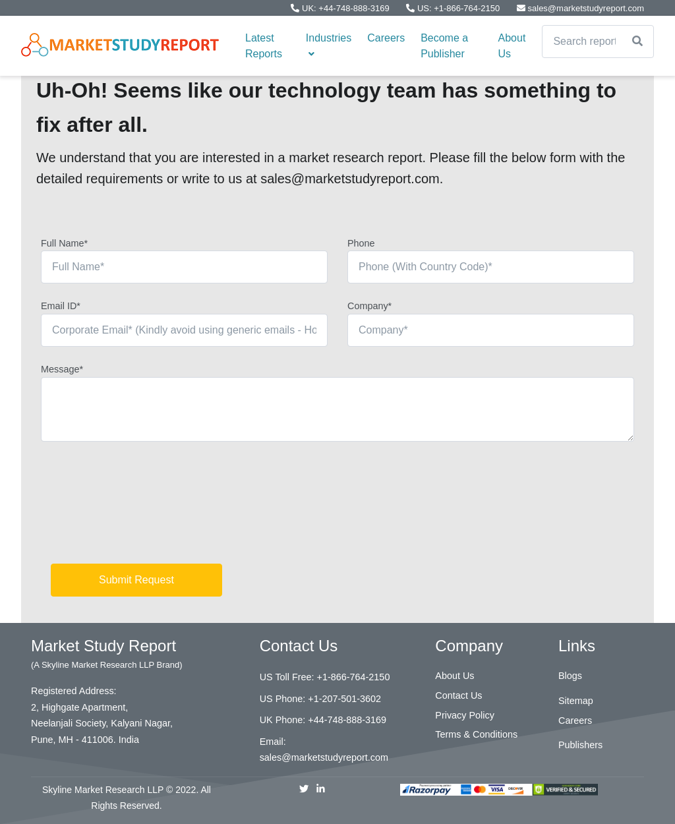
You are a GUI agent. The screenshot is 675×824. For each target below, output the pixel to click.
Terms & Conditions (476, 734)
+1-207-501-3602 (344, 698)
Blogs (570, 675)
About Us (512, 45)
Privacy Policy (464, 715)
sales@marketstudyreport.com (580, 8)
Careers (386, 38)
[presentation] (141, 507)
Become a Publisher (444, 45)
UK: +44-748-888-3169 (341, 8)
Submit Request (136, 579)
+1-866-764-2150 (353, 677)
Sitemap (575, 700)
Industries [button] (328, 45)
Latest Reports (263, 45)
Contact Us (458, 695)
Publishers (580, 745)
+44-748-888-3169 (347, 720)
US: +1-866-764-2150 (454, 8)
